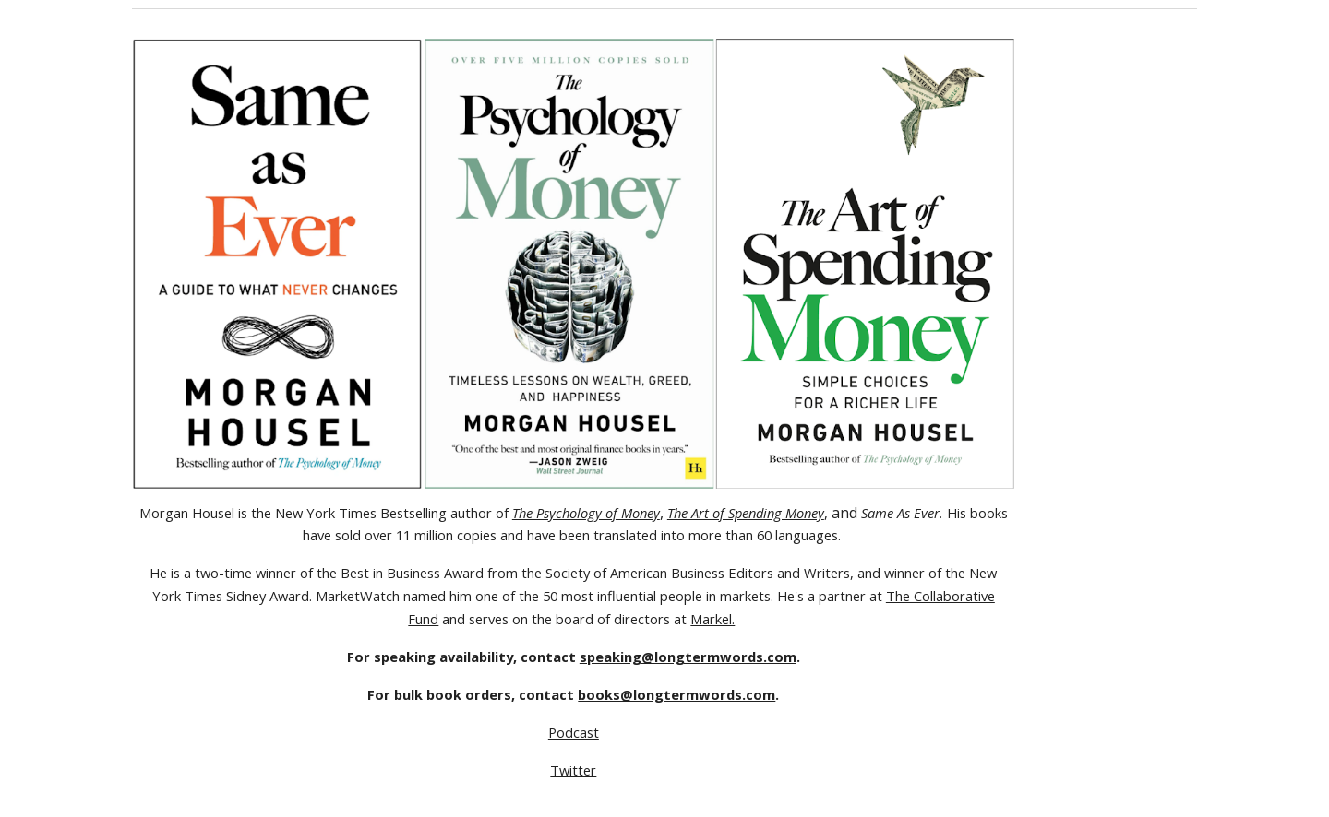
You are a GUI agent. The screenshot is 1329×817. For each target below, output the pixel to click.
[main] (573, 642)
